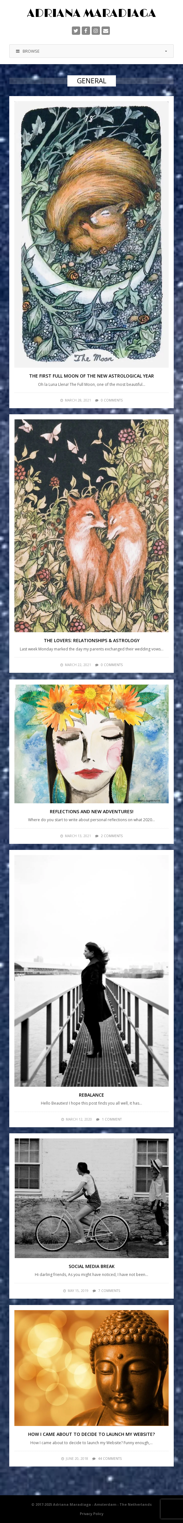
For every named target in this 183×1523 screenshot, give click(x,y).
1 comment (112, 1119)
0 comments (112, 400)
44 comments (110, 1458)
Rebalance (91, 1095)
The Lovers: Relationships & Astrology (92, 640)
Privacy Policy (91, 1513)
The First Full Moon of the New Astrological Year (91, 376)
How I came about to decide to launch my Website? (91, 1434)
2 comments (112, 836)
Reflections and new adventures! (91, 811)
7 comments (109, 1290)
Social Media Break (92, 1266)
